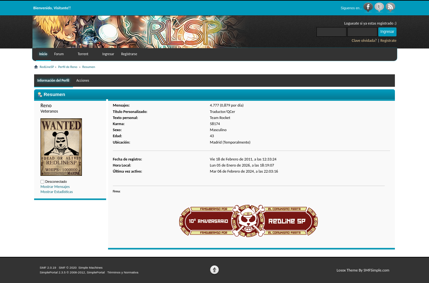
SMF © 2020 (67, 267)
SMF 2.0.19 (48, 267)
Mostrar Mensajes (55, 186)
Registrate (388, 40)
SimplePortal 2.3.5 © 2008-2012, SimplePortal (72, 272)
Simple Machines (90, 267)
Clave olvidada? (364, 40)
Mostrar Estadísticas (56, 191)
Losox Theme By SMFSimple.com (363, 270)
